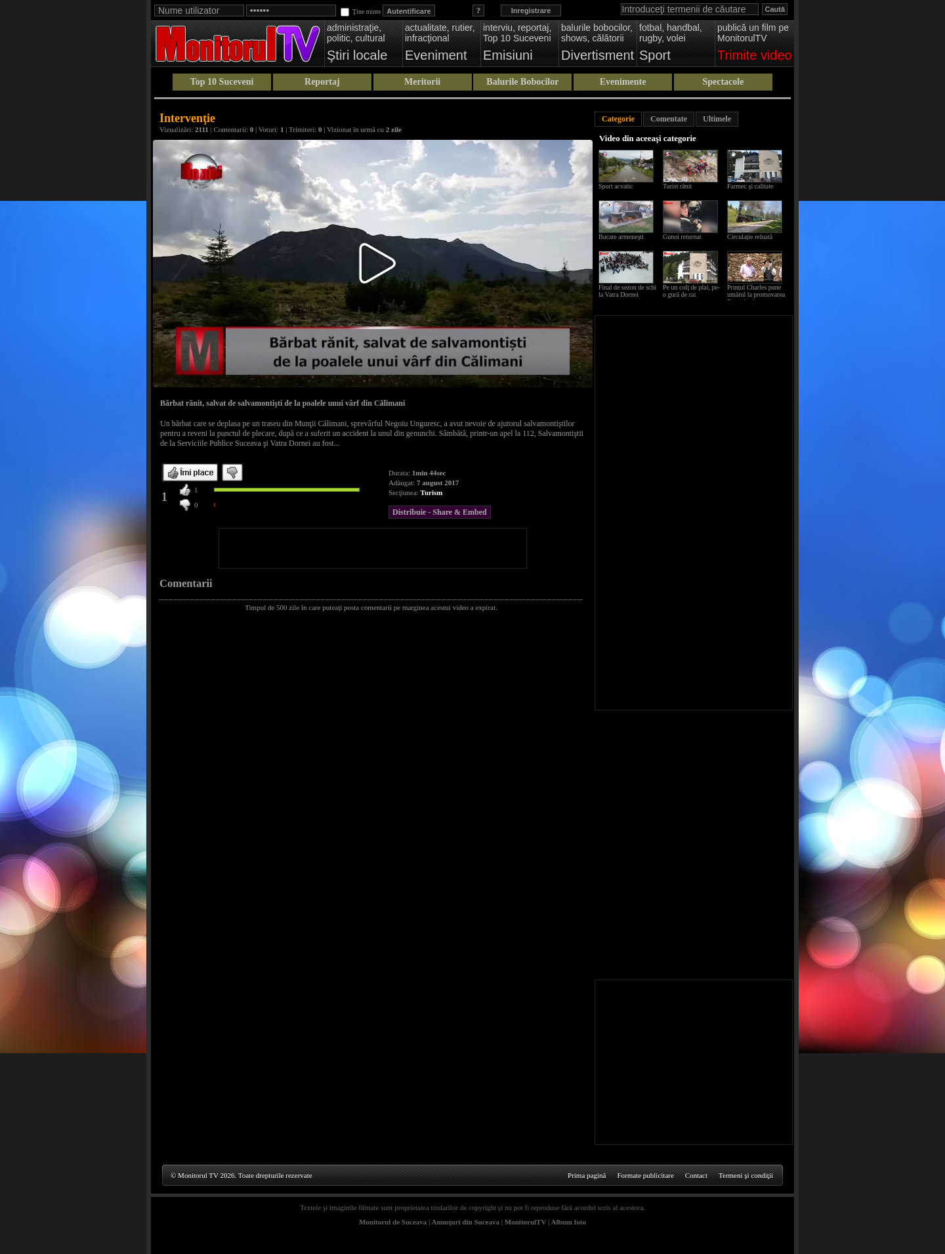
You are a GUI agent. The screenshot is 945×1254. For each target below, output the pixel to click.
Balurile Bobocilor (522, 82)
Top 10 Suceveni (222, 82)
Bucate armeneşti (621, 236)
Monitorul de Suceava (393, 1222)
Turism (432, 492)
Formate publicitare (645, 1175)
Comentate (668, 118)
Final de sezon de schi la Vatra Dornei (627, 291)
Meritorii (422, 82)
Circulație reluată (749, 236)
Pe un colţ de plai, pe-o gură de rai (691, 291)
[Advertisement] (372, 548)
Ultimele (717, 118)
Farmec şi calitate (750, 186)
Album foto (568, 1222)
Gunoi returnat (682, 236)
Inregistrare (531, 10)
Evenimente (623, 82)
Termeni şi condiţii (746, 1175)
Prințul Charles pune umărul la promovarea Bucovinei (756, 294)
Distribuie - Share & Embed (439, 512)
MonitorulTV (525, 1222)
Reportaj (322, 82)
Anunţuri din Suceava (465, 1222)
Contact (696, 1175)
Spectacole (723, 82)
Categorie (618, 118)
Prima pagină (587, 1175)
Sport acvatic (615, 186)
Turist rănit (677, 186)
